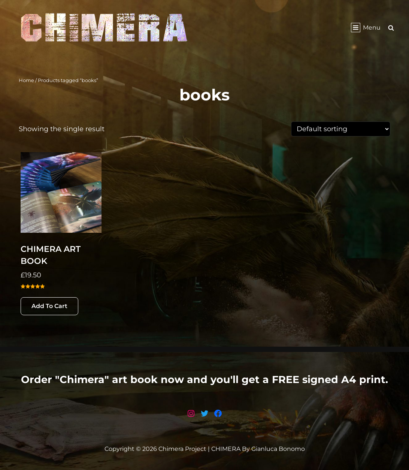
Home (26, 80)
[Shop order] (340, 128)
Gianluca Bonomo (278, 448)
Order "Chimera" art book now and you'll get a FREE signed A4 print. (204, 379)
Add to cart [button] (49, 306)
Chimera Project (182, 448)
